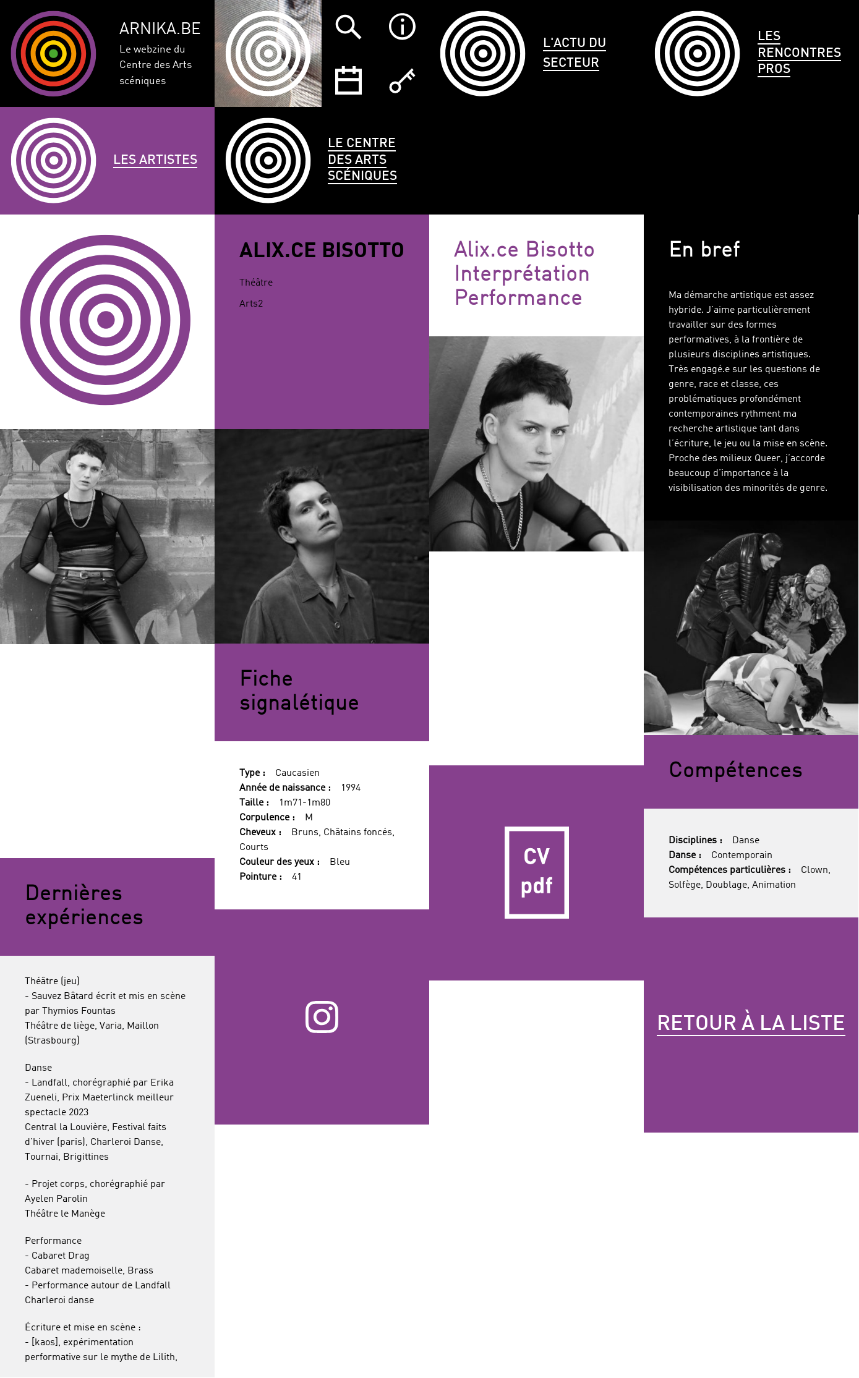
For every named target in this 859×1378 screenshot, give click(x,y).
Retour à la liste (751, 1024)
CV (536, 872)
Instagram (322, 1016)
